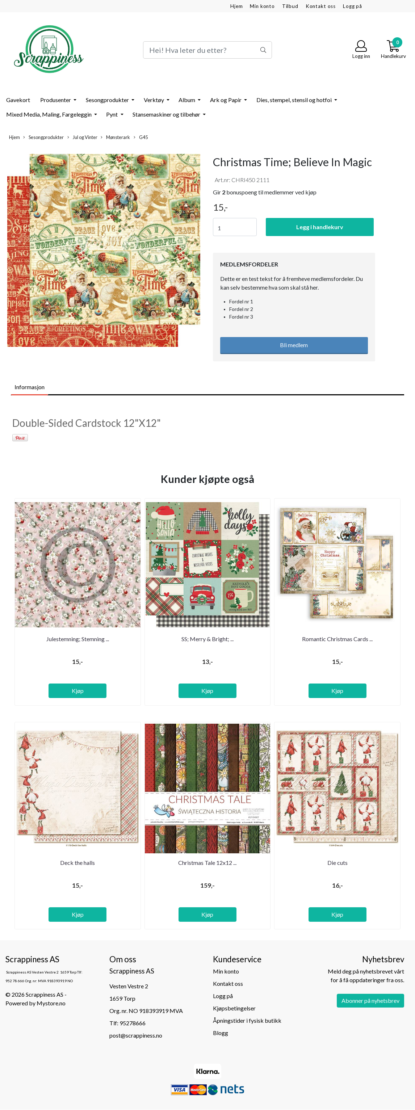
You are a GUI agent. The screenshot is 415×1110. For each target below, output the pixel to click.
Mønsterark (115, 137)
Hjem (236, 6)
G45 (141, 137)
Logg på (352, 6)
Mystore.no (51, 1003)
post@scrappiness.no (135, 1035)
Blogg (220, 1032)
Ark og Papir (226, 99)
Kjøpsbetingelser (234, 1008)
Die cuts (337, 862)
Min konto (262, 6)
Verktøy (154, 99)
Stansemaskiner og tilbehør (167, 114)
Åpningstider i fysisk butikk (247, 1020)
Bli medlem (294, 344)
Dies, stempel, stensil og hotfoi (294, 99)
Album (187, 99)
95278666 (133, 1022)
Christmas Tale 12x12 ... (207, 862)
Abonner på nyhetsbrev (370, 1000)
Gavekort (18, 99)
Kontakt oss (321, 6)
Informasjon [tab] (29, 386)
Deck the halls (77, 862)
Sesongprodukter (108, 99)
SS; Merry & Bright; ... (207, 638)
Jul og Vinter (82, 137)
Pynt (112, 114)
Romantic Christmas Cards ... (337, 638)
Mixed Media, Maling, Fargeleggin (49, 114)
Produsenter (56, 99)
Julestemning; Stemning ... (77, 638)
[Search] (207, 50)
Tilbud (290, 6)
